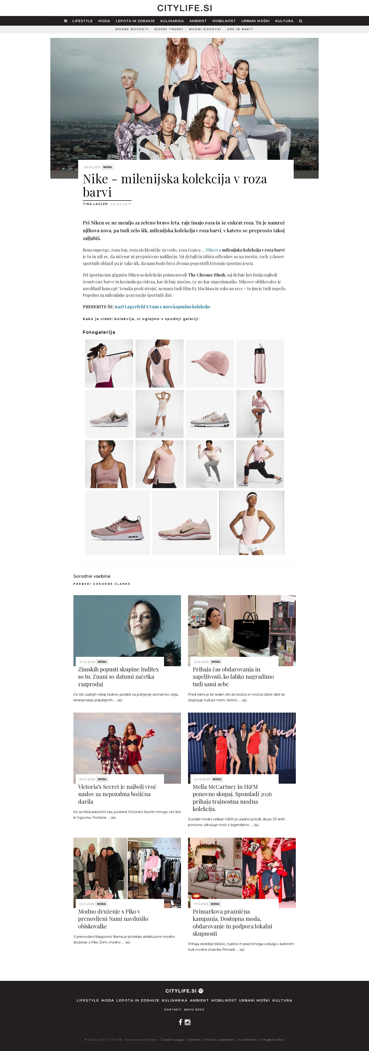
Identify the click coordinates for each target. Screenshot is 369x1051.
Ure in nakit (240, 29)
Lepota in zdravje (135, 21)
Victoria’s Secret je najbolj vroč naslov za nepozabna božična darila (117, 794)
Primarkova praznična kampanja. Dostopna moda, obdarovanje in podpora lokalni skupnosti (232, 922)
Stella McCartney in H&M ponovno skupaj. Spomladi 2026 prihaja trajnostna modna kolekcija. (232, 797)
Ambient (198, 21)
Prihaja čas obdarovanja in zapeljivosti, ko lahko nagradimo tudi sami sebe (233, 676)
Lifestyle (82, 21)
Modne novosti (132, 29)
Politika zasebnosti (220, 1039)
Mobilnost (224, 21)
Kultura (284, 21)
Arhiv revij (194, 1009)
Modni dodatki (205, 29)
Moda (104, 21)
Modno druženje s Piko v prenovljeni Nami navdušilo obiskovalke (113, 918)
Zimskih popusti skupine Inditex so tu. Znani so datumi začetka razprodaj (118, 676)
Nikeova (214, 250)
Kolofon (195, 1039)
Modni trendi (169, 29)
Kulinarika (172, 21)
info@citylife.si (273, 1039)
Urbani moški (255, 21)
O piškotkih (248, 1039)
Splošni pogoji (173, 1039)
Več (119, 700)
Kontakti (173, 1009)
